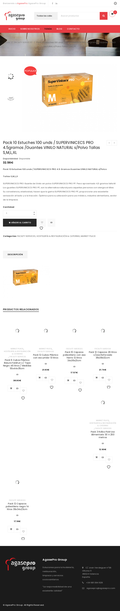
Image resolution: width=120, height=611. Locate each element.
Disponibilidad (10, 158)
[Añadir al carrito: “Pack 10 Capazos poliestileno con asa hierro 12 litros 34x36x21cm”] (68, 380)
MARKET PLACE (88, 236)
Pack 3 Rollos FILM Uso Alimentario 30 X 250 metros (103, 434)
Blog (59, 28)
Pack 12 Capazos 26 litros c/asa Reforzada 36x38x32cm (103, 355)
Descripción (15, 254)
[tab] (15, 254)
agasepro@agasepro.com (101, 588)
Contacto (73, 28)
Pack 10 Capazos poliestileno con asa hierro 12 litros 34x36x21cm (74, 356)
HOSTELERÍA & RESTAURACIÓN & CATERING (58, 236)
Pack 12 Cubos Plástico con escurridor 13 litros (45, 356)
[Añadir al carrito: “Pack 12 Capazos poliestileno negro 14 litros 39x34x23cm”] (11, 529)
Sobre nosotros (30, 28)
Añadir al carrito (21, 222)
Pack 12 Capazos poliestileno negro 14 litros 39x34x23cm (17, 506)
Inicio (12, 28)
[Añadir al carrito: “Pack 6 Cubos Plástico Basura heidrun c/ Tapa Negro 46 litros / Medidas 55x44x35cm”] (11, 388)
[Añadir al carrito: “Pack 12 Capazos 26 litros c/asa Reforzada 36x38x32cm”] (96, 378)
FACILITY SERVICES (23, 42)
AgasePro (22, 3)
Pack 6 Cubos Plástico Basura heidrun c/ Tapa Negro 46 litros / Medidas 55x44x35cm (17, 364)
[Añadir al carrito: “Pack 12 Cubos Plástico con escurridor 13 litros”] (39, 378)
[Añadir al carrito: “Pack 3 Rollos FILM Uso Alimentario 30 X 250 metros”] (96, 457)
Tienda (48, 28)
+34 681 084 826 (94, 582)
